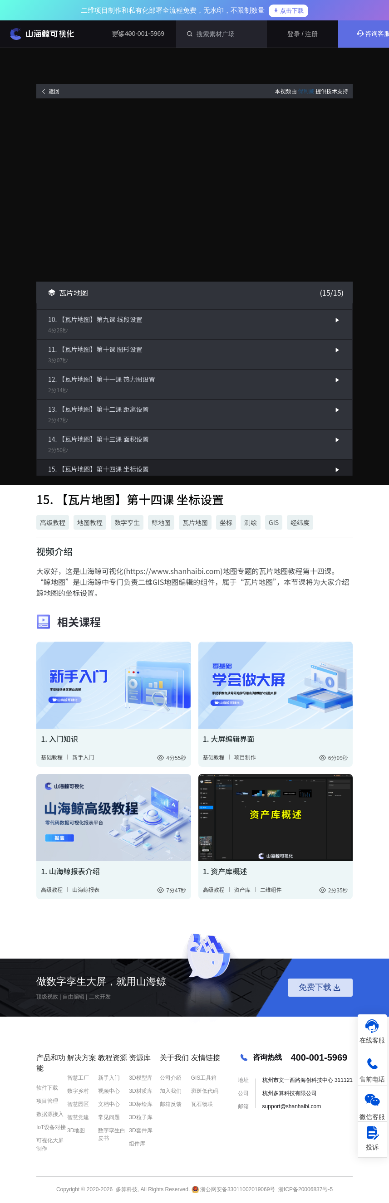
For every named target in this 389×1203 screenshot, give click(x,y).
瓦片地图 (195, 522)
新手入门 (83, 757)
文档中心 (109, 1104)
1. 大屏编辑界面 (229, 738)
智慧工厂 (78, 1078)
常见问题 (109, 1117)
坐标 (226, 522)
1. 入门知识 (59, 738)
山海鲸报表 (85, 889)
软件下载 (47, 1088)
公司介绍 (171, 1078)
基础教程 (52, 757)
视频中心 (109, 1091)
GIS (274, 522)
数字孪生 (127, 522)
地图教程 (90, 522)
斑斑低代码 (204, 1091)
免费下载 (320, 987)
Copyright (67, 1189)
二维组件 (271, 889)
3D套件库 (140, 1130)
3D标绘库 (140, 1104)
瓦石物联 (202, 1104)
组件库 (137, 1143)
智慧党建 (78, 1117)
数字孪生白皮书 (111, 1134)
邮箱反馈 (171, 1104)
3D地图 (76, 1130)
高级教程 (52, 522)
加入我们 (171, 1091)
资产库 (242, 889)
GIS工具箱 (204, 1078)
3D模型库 (140, 1078)
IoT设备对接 (51, 1127)
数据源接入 (50, 1114)
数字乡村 (78, 1091)
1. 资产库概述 (225, 871)
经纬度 (300, 522)
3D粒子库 (140, 1117)
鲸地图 (161, 522)
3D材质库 (140, 1091)
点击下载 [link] (288, 11)
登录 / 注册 (302, 34)
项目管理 (47, 1101)
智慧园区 (78, 1104)
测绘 (250, 522)
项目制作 (245, 757)
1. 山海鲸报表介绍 (70, 871)
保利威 (306, 91)
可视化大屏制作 (50, 1144)
